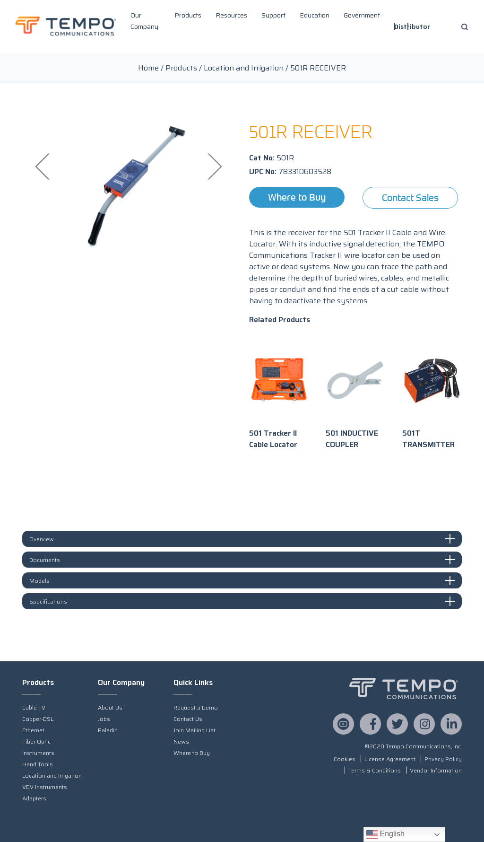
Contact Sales (410, 197)
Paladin (108, 730)
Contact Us (187, 718)
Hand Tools (37, 764)
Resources (231, 15)
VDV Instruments (44, 786)
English (385, 834)
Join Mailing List (194, 730)
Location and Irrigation (244, 68)
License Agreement (389, 758)
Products (187, 15)
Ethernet (33, 730)
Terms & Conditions (374, 770)
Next (213, 166)
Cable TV (33, 707)
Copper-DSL (37, 718)
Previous (43, 166)
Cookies (344, 758)
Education (314, 15)
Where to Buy (297, 197)
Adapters (34, 798)
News (181, 741)
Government (362, 15)
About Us (110, 707)
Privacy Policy (443, 758)
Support (273, 15)
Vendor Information (436, 770)
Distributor (412, 26)
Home (148, 68)
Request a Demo (195, 707)
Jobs (104, 718)
